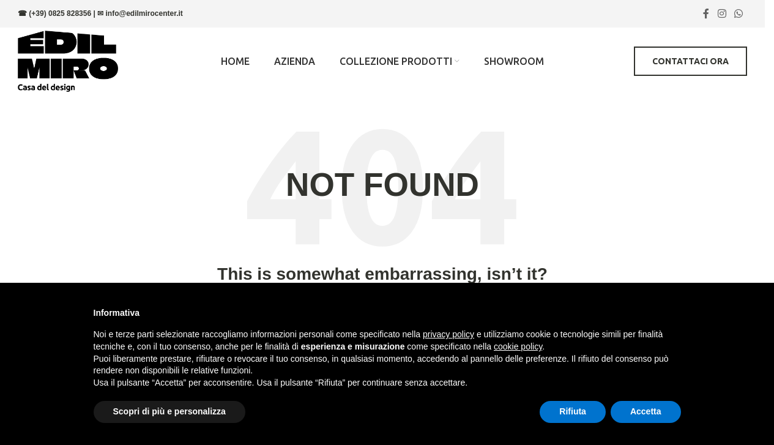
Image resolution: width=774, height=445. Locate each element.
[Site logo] (68, 60)
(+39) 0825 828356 (60, 13)
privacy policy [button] (448, 334)
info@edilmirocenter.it (143, 13)
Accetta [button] (645, 411)
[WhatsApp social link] (739, 13)
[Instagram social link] (721, 13)
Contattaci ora (690, 61)
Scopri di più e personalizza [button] (169, 411)
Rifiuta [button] (572, 411)
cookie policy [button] (518, 346)
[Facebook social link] (706, 13)
